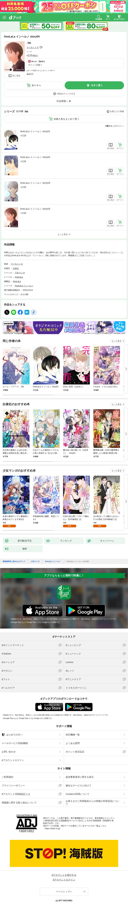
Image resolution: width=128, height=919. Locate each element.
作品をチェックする (66, 94)
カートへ (36, 85)
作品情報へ (62, 101)
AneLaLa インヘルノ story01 (35, 131)
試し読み (16, 75)
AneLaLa (19, 277)
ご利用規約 (7, 777)
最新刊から (119, 126)
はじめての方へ (12, 734)
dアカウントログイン (13, 760)
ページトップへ (64, 891)
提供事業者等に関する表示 (80, 777)
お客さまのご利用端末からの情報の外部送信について (92, 802)
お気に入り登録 (117, 111)
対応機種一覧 (73, 734)
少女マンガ (20, 273)
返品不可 (30, 74)
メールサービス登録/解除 (15, 743)
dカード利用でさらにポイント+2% (40, 70)
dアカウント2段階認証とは (16, 794)
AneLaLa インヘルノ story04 (35, 208)
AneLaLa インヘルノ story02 (35, 157)
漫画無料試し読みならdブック (14, 561)
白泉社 (16, 268)
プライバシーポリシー (13, 785)
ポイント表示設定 (75, 751)
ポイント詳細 (34, 65)
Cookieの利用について (77, 794)
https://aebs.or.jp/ (52, 828)
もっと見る (117, 341)
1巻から (108, 126)
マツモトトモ (33, 47)
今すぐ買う (97, 85)
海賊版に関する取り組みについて (19, 802)
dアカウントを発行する (64, 875)
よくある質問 (73, 743)
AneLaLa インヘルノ (24, 286)
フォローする (41, 47)
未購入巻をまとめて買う (66, 119)
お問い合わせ (9, 751)
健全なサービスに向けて (78, 785)
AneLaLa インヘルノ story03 (35, 183)
